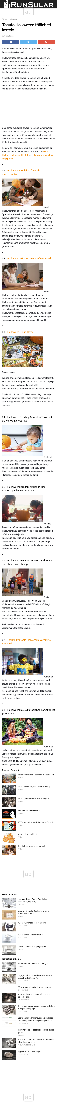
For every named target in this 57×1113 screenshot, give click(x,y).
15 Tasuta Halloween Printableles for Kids (36, 822)
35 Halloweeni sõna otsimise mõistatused (36, 775)
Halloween (13, 19)
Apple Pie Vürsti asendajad (29, 1051)
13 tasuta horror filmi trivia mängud (33, 963)
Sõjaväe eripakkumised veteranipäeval (34, 987)
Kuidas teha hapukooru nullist (30, 935)
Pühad (4, 19)
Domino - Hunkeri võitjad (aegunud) (33, 947)
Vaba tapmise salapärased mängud (33, 798)
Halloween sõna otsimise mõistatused (29, 258)
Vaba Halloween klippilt (28, 834)
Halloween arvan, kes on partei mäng (34, 787)
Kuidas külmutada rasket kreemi (32, 923)
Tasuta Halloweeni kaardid (29, 810)
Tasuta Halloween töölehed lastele (33, 846)
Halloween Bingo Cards (20, 332)
